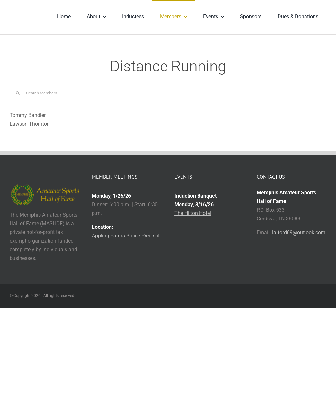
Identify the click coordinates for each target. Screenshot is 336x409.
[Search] (18, 93)
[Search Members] (168, 93)
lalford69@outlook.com (298, 232)
